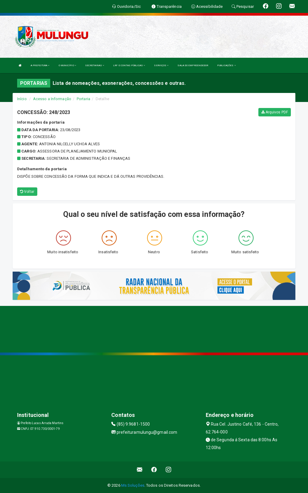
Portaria (83, 99)
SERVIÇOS (161, 65)
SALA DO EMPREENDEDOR (192, 65)
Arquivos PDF (274, 112)
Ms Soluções (132, 485)
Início (22, 99)
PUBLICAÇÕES (226, 65)
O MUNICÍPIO (67, 65)
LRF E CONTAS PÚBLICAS (129, 65)
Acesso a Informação (52, 99)
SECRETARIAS (94, 65)
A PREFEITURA (40, 65)
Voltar (27, 191)
